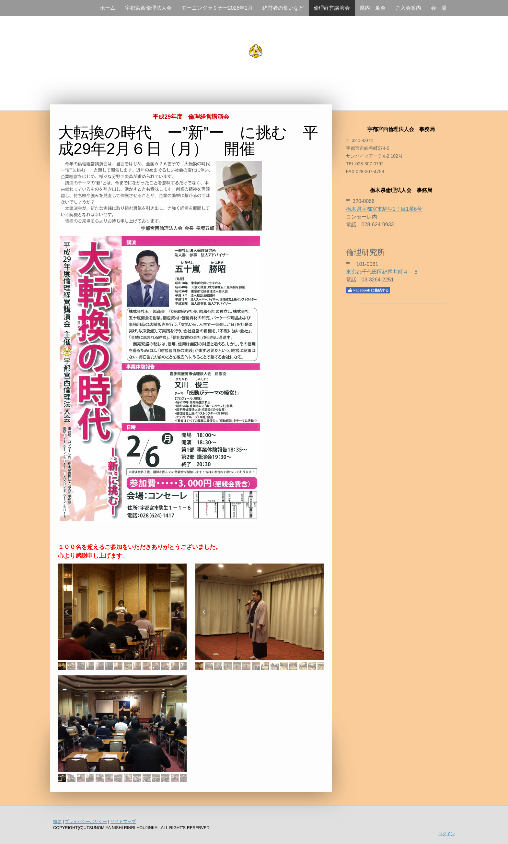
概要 (57, 821)
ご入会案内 (408, 8)
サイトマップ (123, 821)
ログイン (446, 833)
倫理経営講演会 (332, 8)
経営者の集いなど (283, 8)
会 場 (438, 8)
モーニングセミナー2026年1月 (217, 8)
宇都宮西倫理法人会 (148, 8)
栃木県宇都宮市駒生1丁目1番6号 (384, 209)
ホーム (107, 8)
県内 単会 (373, 8)
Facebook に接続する (368, 290)
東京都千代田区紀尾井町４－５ (382, 272)
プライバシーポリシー (86, 821)
